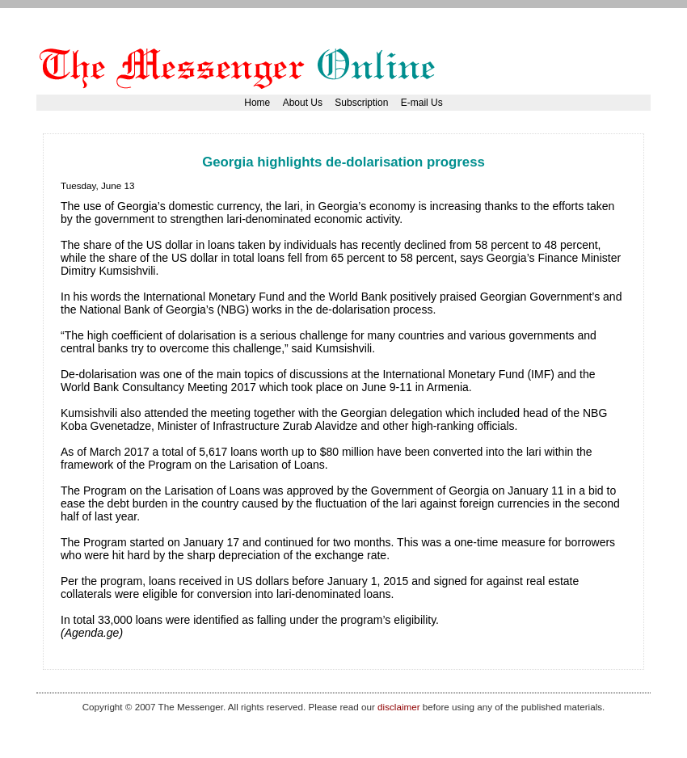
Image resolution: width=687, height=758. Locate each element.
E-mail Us (422, 102)
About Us (302, 102)
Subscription (361, 102)
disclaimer (398, 706)
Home (257, 102)
